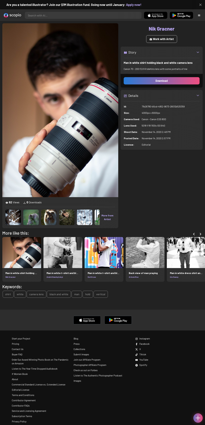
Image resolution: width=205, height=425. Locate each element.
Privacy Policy (19, 421)
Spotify (141, 364)
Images (77, 380)
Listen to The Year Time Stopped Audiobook (35, 368)
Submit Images (81, 354)
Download (161, 80)
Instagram (142, 338)
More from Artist (107, 217)
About (15, 379)
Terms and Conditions (23, 394)
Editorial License (20, 389)
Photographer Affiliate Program (90, 364)
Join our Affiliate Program (87, 359)
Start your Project (21, 338)
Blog (76, 338)
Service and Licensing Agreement (29, 410)
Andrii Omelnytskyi (55, 277)
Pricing (15, 343)
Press (77, 343)
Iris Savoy (174, 277)
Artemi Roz (134, 277)
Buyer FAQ (17, 354)
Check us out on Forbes (86, 370)
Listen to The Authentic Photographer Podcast (98, 375)
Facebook (142, 343)
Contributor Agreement (24, 400)
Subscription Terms (22, 416)
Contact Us (17, 349)
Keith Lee (92, 277)
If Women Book (20, 373)
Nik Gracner (10, 277)
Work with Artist (161, 39)
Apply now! (137, 5)
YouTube (141, 359)
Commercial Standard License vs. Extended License (38, 384)
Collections (79, 349)
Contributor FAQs (21, 405)
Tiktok (140, 354)
